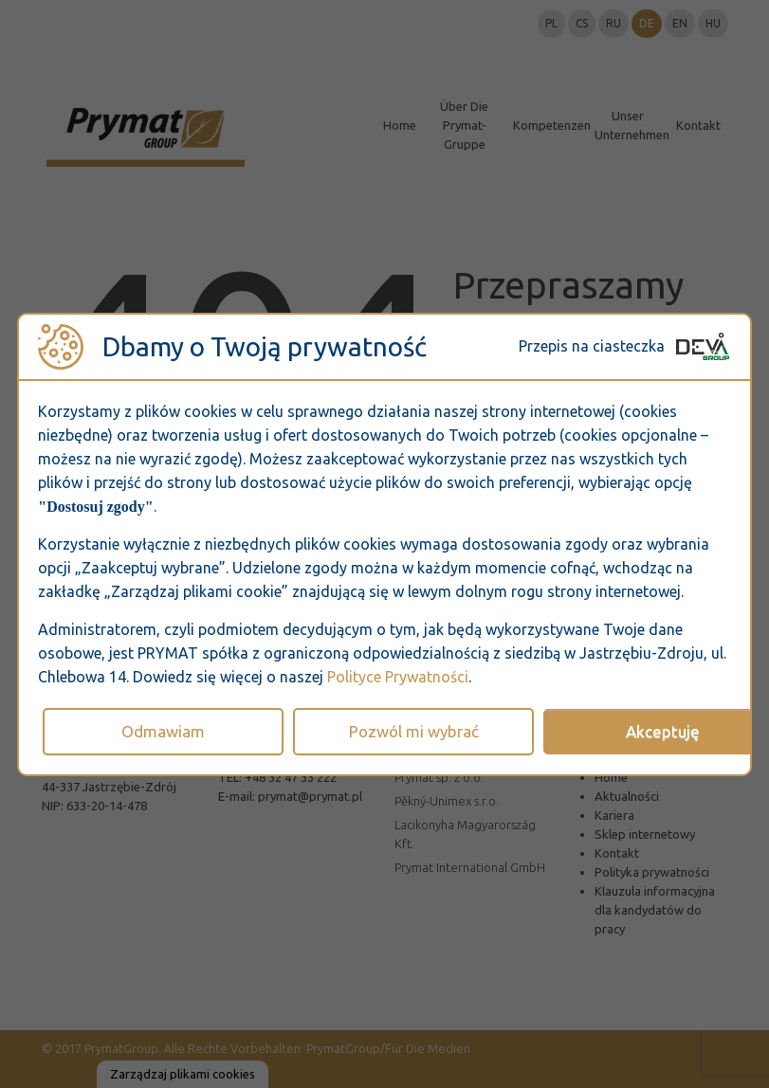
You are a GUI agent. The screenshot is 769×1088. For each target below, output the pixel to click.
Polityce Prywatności (397, 676)
